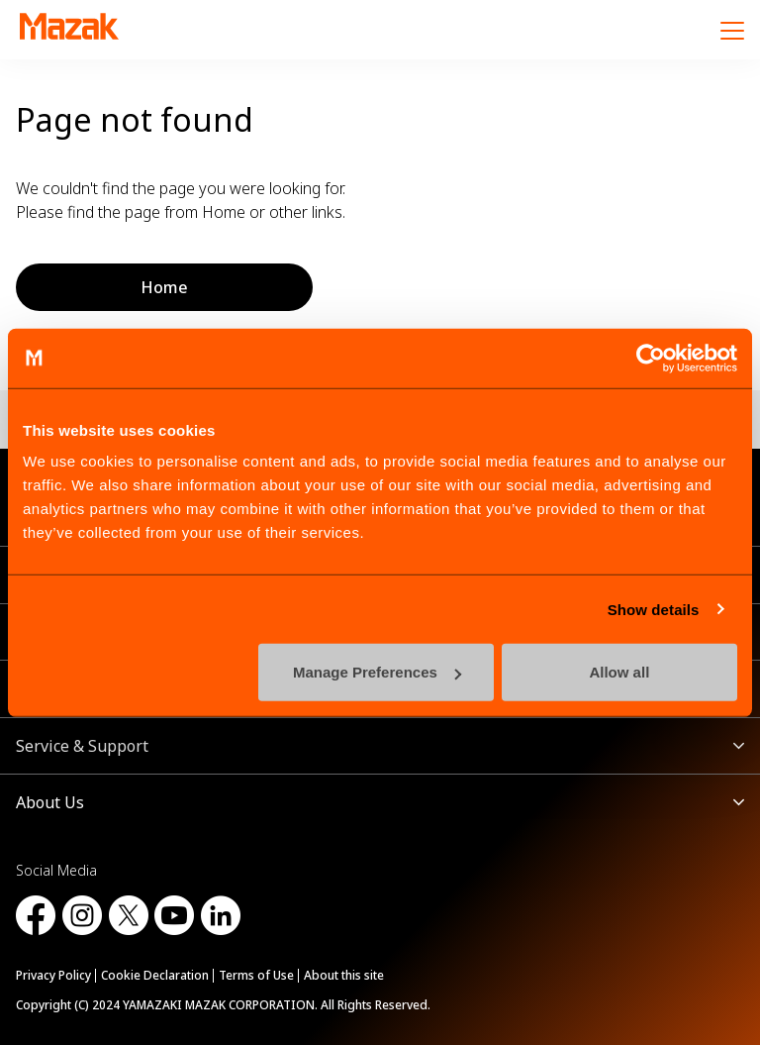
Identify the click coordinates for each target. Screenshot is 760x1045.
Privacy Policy (53, 975)
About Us (50, 802)
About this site (344, 975)
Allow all (619, 672)
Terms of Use (256, 975)
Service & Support (82, 746)
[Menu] (732, 30)
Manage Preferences (377, 672)
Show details (654, 608)
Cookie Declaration (155, 975)
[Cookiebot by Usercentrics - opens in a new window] (650, 357)
